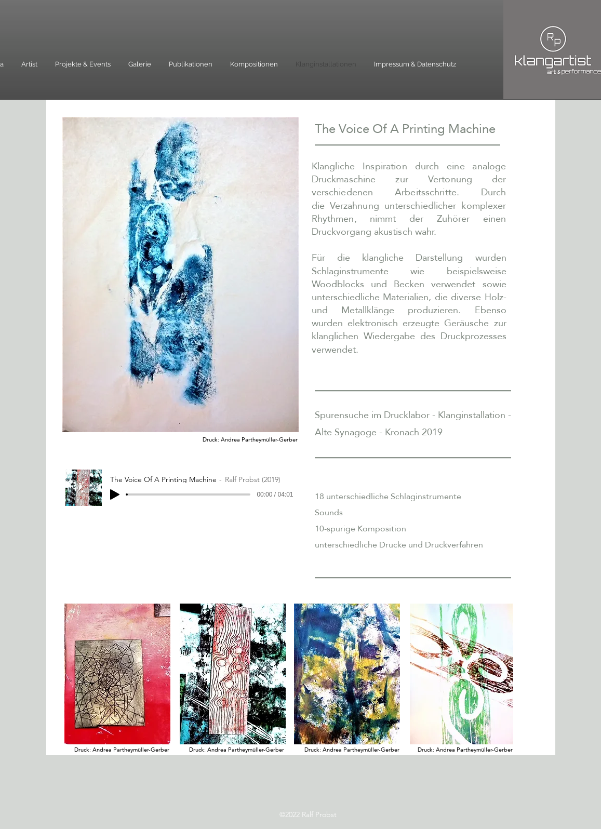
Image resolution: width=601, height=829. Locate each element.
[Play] (114, 494)
